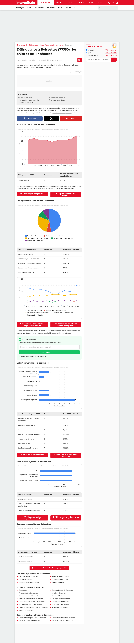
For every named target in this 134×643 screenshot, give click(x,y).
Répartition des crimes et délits (29, 100)
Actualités (45, 3)
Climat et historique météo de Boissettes (33, 607)
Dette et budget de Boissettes (62, 590)
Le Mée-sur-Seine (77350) (28, 579)
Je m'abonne (47, 352)
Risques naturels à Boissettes (29, 596)
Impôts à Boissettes (59, 593)
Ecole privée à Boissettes (61, 599)
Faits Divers (39, 8)
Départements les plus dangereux (67, 195)
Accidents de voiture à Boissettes (31, 604)
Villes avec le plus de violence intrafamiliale (67, 518)
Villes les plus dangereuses (33, 194)
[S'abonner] (101, 60)
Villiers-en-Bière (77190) (60, 576)
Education (51, 8)
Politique (20, 8)
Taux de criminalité (26, 97)
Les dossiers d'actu (93, 55)
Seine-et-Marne (57, 45)
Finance (81, 3)
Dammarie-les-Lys (32, 65)
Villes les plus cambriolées (33, 454)
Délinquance (33, 45)
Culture (69, 3)
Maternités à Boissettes (60, 602)
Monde (60, 8)
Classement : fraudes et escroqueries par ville (67, 325)
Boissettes (22, 590)
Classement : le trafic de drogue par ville (50, 568)
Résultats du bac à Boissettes (29, 620)
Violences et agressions (58, 97)
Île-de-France (44, 45)
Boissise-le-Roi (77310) (60, 579)
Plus (101, 3)
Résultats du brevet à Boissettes (63, 618)
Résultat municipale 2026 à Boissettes (32, 618)
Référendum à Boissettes (61, 607)
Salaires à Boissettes (26, 610)
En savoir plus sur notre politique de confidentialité (33, 356)
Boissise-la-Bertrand (62, 65)
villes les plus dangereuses (62, 113)
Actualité (24, 45)
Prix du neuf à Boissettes (61, 604)
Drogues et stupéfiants (57, 100)
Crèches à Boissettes (59, 596)
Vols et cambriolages (26, 102)
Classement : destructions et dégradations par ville (33, 325)
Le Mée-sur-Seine (47, 65)
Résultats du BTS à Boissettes (62, 620)
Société (29, 8)
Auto (91, 3)
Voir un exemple (111, 50)
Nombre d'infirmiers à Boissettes (31, 599)
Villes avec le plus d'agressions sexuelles (32, 518)
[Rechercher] (108, 8)
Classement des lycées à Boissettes (31, 602)
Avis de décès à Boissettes (28, 593)
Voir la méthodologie (66, 188)
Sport (58, 3)
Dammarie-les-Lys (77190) (28, 576)
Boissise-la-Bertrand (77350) (29, 582)
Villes (68, 8)
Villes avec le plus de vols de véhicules (67, 455)
